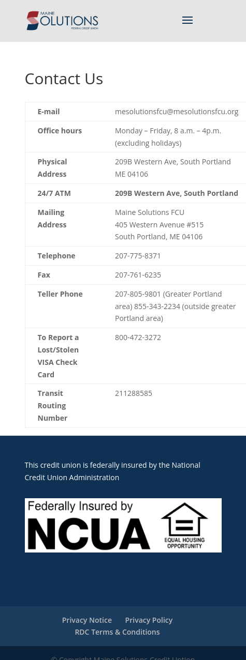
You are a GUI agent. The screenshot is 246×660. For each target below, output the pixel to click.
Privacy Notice (87, 620)
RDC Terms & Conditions (117, 632)
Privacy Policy (149, 620)
